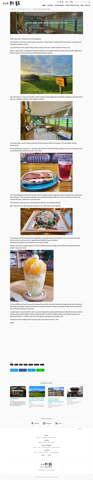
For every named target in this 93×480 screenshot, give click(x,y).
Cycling (53, 442)
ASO (12, 364)
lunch (26, 364)
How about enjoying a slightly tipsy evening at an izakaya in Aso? (36, 400)
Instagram (60, 2)
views (42, 364)
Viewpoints (44, 437)
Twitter (63, 2)
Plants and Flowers (52, 437)
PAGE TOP (80, 428)
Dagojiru (36, 452)
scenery (37, 364)
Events (43, 455)
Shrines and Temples (46, 447)
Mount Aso (39, 437)
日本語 (71, 2)
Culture (39, 447)
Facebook (58, 2)
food (21, 364)
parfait (31, 364)
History (35, 447)
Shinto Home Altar (71, 398)
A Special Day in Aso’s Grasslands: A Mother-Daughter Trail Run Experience (55, 400)
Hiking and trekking (42, 442)
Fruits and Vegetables (54, 452)
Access (49, 455)
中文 (67, 2)
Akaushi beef (41, 452)
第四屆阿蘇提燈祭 (14, 398)
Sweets (47, 452)
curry (16, 364)
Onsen (49, 442)
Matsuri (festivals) (56, 447)
